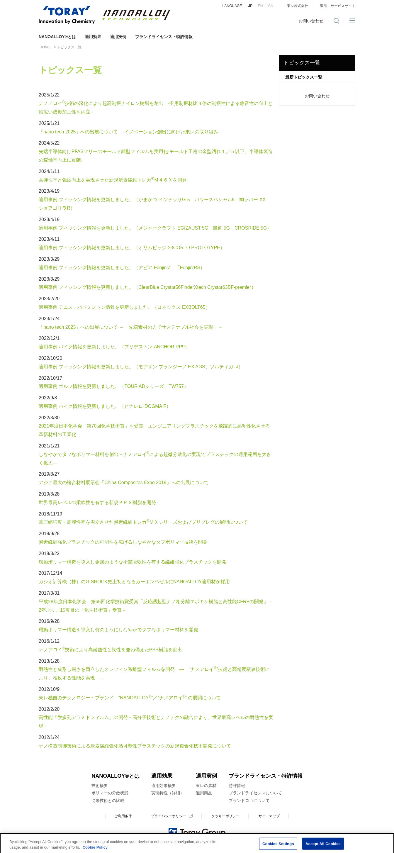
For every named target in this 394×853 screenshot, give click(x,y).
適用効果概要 (163, 785)
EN (260, 6)
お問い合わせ (311, 20)
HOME (45, 47)
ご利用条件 (123, 816)
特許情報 (237, 785)
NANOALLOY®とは (57, 36)
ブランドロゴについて (249, 800)
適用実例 (118, 36)
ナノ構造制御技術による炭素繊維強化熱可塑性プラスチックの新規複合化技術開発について (135, 745)
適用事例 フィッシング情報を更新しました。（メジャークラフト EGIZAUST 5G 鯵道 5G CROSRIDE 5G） (155, 227)
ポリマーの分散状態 (109, 793)
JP (250, 6)
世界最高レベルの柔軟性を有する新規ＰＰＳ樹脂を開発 (97, 502)
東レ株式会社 (297, 6)
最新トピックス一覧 (303, 77)
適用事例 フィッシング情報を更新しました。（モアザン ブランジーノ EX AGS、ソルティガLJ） (141, 366)
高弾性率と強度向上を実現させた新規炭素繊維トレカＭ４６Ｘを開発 (113, 179)
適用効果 (93, 36)
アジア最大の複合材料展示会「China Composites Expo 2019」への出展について (124, 482)
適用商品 (204, 793)
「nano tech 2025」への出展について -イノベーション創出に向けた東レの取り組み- (129, 131)
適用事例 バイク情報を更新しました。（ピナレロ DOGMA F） (105, 406)
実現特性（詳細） (167, 793)
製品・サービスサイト (337, 6)
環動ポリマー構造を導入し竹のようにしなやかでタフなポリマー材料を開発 (118, 629)
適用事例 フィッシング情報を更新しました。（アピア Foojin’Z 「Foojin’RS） (122, 267)
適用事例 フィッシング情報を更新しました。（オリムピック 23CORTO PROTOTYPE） (132, 247)
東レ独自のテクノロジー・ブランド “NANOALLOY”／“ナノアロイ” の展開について (130, 697)
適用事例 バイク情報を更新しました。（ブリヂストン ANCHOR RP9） (114, 346)
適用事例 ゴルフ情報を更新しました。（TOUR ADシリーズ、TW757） (113, 386)
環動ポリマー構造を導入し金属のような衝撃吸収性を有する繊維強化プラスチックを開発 (132, 561)
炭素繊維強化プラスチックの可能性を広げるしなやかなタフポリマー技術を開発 (123, 542)
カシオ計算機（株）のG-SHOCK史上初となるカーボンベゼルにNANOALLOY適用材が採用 (134, 581)
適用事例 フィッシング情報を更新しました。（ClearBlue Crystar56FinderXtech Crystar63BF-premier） (147, 287)
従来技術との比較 (107, 800)
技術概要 (99, 785)
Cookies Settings (278, 845)
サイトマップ (269, 816)
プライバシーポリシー (168, 816)
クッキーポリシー (225, 816)
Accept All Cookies (323, 845)
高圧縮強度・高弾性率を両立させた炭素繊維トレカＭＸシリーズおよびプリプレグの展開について (143, 522)
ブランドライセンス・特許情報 (164, 36)
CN (270, 6)
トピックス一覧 (301, 63)
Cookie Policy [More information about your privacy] (95, 849)
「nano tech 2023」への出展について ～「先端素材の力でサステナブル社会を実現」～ (131, 327)
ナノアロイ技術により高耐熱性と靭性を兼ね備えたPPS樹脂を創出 (110, 649)
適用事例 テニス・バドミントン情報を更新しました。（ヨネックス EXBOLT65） (124, 307)
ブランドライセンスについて (255, 793)
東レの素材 (206, 785)
